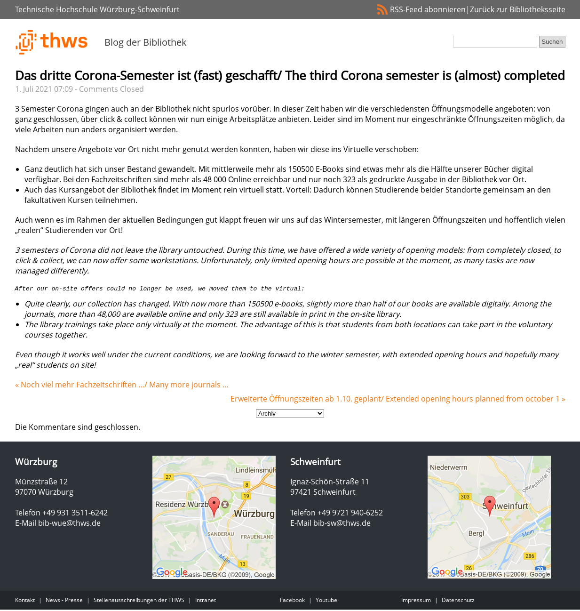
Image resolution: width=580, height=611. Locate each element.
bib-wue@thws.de (69, 524)
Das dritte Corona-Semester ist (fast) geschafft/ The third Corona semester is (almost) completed (290, 75)
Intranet (205, 601)
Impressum (416, 601)
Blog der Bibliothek (145, 42)
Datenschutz (458, 601)
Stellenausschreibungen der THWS (139, 601)
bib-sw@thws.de (342, 524)
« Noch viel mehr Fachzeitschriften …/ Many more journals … (122, 386)
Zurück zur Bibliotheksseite (517, 9)
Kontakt (25, 601)
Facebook (292, 601)
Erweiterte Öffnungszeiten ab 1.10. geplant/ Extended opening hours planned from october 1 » (397, 400)
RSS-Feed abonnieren (428, 9)
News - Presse (64, 601)
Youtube (326, 601)
